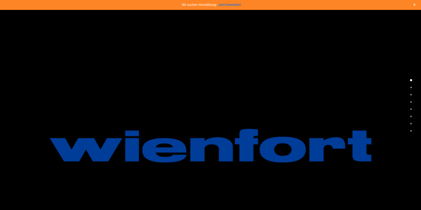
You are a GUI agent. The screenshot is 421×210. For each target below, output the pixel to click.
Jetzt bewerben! (229, 5)
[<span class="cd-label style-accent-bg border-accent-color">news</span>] (411, 109)
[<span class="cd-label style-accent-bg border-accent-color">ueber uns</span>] (411, 116)
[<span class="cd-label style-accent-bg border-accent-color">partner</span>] (411, 131)
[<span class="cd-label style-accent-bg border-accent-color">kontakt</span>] (411, 124)
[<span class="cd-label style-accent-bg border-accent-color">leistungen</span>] (411, 95)
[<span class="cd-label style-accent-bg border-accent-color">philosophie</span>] (411, 87)
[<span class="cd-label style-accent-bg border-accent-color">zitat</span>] (411, 102)
